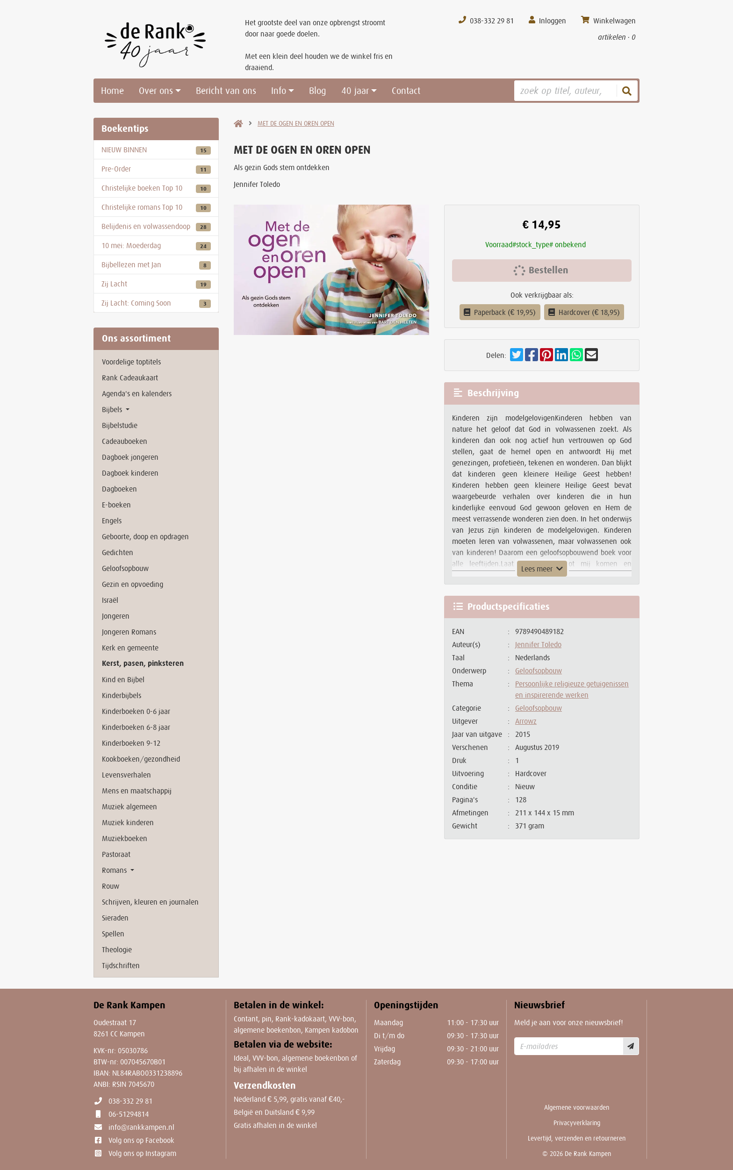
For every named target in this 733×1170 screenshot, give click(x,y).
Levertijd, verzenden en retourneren (576, 1138)
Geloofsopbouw (538, 670)
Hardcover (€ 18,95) (584, 312)
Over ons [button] (156, 91)
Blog (317, 91)
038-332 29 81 (130, 1101)
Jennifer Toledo (538, 644)
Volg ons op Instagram (142, 1153)
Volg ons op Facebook (141, 1140)
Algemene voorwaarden (576, 1107)
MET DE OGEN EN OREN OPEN (296, 123)
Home (112, 91)
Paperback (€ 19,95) (500, 312)
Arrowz (526, 721)
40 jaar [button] (355, 91)
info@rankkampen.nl (141, 1127)
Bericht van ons (226, 91)
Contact (406, 91)
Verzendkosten (265, 1085)
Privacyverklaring (576, 1123)
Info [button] (278, 91)
